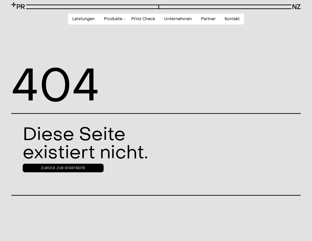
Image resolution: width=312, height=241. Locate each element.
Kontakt (232, 19)
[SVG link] (18, 5)
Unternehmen (178, 19)
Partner (208, 19)
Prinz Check (143, 19)
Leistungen (83, 19)
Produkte (113, 19)
